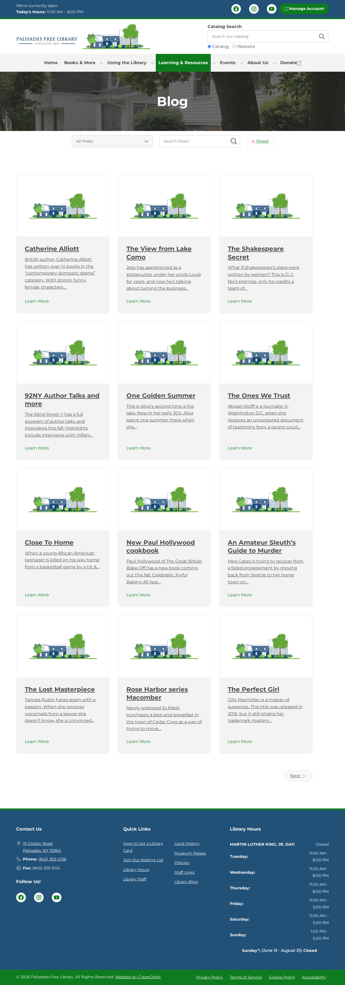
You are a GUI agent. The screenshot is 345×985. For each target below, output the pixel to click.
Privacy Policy (209, 977)
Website (246, 46)
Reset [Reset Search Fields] (260, 141)
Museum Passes (190, 853)
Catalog (220, 46)
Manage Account (304, 8)
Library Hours (136, 869)
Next (298, 775)
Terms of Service (246, 977)
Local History (186, 843)
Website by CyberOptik (138, 976)
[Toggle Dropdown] (101, 62)
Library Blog (186, 881)
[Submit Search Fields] (234, 141)
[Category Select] (112, 141)
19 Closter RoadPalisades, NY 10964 (42, 847)
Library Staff (134, 879)
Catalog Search (225, 26)
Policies (181, 862)
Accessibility (314, 977)
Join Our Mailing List (143, 860)
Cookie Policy (282, 977)
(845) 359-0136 (52, 859)
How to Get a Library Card (143, 847)
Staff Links (184, 872)
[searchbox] (199, 141)
